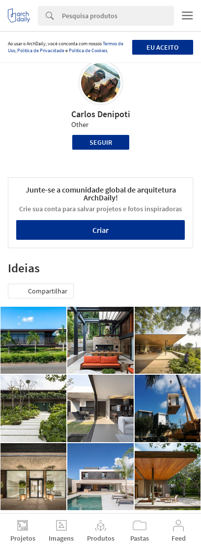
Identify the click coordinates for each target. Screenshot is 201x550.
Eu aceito (162, 47)
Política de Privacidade (40, 50)
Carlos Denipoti (100, 114)
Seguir (100, 142)
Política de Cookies (88, 50)
